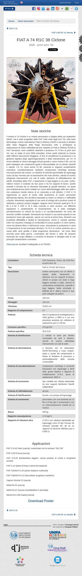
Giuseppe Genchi (72, 525)
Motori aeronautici (25, 21)
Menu (9, 9)
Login (5, 525)
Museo (11, 21)
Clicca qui (10, 244)
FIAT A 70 (11, 28)
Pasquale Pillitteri (71, 527)
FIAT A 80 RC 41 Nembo (64, 33)
